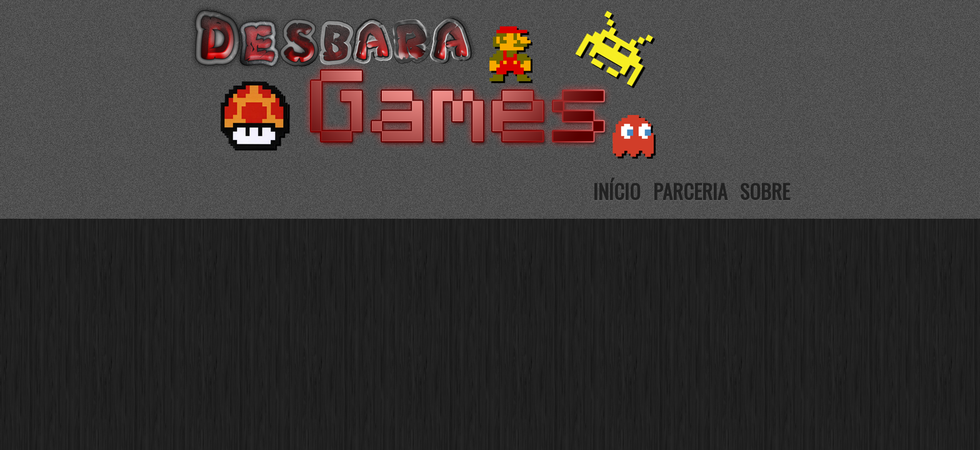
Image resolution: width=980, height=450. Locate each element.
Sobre (765, 191)
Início (617, 191)
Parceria (690, 191)
